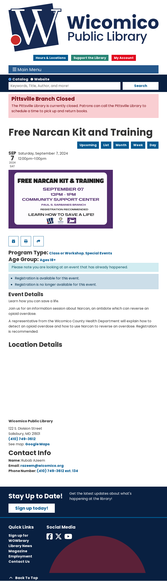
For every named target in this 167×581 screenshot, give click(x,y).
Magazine (17, 551)
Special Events (98, 253)
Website (41, 79)
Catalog (20, 79)
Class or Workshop (66, 253)
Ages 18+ (48, 259)
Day (153, 145)
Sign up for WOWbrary (18, 538)
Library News (20, 545)
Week (138, 145)
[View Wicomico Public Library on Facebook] (50, 537)
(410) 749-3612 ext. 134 (57, 470)
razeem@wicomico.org (42, 465)
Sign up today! (31, 508)
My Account (124, 58)
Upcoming (88, 145)
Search (140, 85)
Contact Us (19, 561)
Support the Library (89, 58)
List (106, 145)
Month (121, 145)
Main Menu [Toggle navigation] (27, 69)
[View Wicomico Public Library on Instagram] (68, 537)
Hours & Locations (51, 58)
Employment (20, 556)
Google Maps (37, 444)
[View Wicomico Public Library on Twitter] (59, 537)
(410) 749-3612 (22, 438)
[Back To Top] (83, 578)
